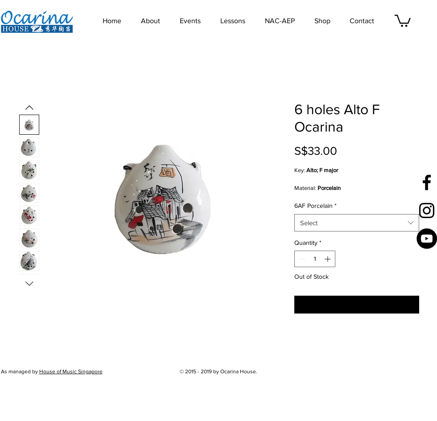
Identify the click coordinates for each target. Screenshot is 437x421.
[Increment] (328, 259)
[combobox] (356, 222)
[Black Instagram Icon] (426, 210)
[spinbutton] (315, 259)
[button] (195, 21)
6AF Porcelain (315, 205)
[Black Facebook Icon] (426, 182)
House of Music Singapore (71, 371)
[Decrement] (301, 259)
